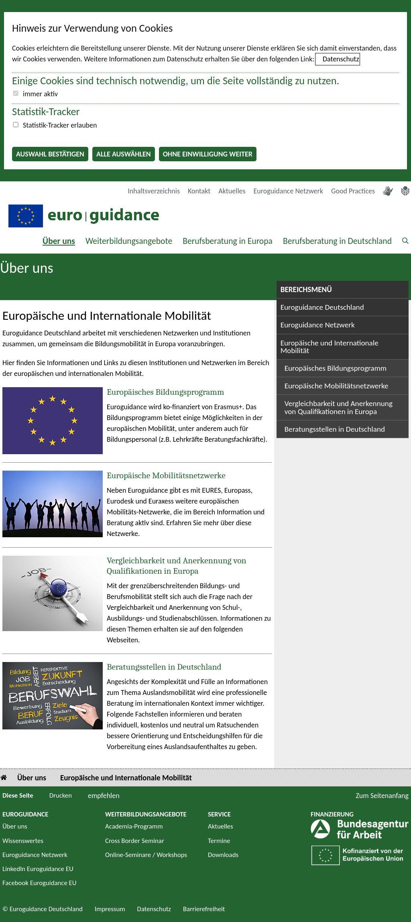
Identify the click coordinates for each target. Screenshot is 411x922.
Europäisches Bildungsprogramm (165, 392)
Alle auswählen (123, 154)
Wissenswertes (22, 841)
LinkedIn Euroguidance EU (37, 869)
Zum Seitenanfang (382, 795)
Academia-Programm (134, 826)
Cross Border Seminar (134, 841)
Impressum (110, 909)
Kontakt (199, 191)
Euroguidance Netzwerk (289, 191)
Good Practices (353, 191)
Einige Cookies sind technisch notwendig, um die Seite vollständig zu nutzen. (175, 80)
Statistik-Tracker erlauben (60, 125)
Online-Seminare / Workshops (146, 855)
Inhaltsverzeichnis (154, 191)
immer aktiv (40, 93)
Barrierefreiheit (204, 909)
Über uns (59, 241)
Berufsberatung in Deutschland (337, 241)
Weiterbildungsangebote (128, 241)
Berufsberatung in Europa (228, 241)
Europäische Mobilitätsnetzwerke (166, 475)
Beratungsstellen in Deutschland (164, 667)
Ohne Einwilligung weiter (207, 154)
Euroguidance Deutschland (322, 307)
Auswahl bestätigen (50, 154)
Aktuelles (231, 191)
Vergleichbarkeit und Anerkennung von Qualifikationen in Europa (176, 566)
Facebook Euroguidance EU (39, 883)
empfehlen (104, 795)
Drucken (60, 795)
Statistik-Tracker (46, 111)
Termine (219, 841)
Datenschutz (341, 59)
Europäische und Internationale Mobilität (329, 346)
